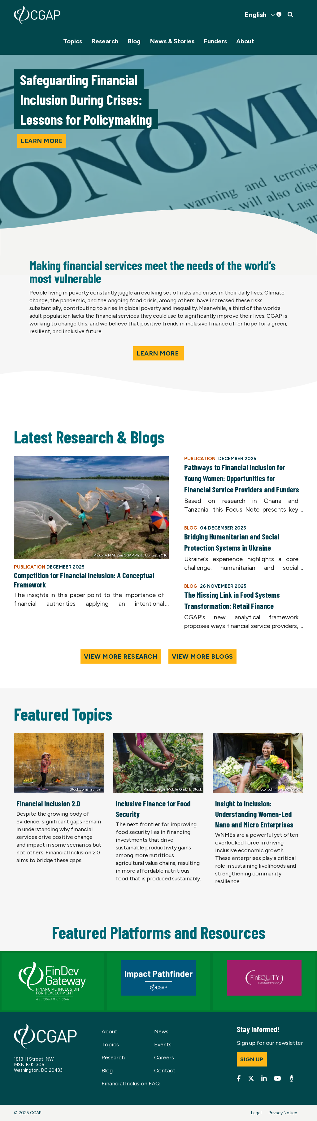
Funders (215, 41)
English (256, 15)
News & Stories (172, 41)
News (161, 1031)
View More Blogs (202, 656)
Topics (72, 41)
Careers (164, 1057)
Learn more (41, 141)
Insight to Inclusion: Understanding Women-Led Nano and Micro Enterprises (254, 814)
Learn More (158, 353)
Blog (134, 41)
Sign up (251, 1059)
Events (163, 1044)
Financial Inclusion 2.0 (48, 803)
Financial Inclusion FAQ (131, 1083)
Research (104, 41)
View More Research (121, 656)
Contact (165, 1070)
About (245, 41)
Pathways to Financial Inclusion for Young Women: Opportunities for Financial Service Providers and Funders (241, 478)
